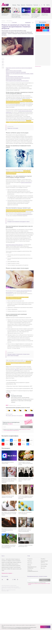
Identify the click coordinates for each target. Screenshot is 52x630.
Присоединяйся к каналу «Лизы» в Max (25, 14)
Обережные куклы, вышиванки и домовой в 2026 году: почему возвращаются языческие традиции (9, 480)
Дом (40, 5)
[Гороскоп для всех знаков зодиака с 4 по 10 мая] (9, 489)
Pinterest (21, 444)
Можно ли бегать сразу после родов (13, 70)
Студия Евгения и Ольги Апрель (10, 589)
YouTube (5, 444)
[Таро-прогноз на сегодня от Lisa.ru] (46, 10)
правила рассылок (16, 430)
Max (28, 444)
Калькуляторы (44, 564)
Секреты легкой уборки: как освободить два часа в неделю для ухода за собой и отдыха (16, 15)
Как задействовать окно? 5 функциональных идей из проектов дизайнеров (24, 530)
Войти (48, 5)
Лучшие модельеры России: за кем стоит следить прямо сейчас (25, 480)
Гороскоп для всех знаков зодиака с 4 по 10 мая (8, 496)
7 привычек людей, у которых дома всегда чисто (25, 545)
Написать (30, 415)
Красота (23, 5)
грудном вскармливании (26, 182)
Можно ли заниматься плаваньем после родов (16, 72)
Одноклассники (21, 440)
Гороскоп (35, 5)
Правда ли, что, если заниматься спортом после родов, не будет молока (19, 176)
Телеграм (5, 440)
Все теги (43, 568)
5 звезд (30, 22)
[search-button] (44, 4)
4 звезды (29, 22)
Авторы (29, 564)
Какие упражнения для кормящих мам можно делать (17, 80)
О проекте (30, 559)
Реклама (30, 561)
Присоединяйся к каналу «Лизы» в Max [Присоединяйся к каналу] (8, 462)
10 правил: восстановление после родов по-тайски (18, 221)
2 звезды (26, 22)
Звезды (14, 5)
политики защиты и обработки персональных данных (20, 628)
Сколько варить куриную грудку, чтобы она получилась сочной (25, 463)
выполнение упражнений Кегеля (24, 214)
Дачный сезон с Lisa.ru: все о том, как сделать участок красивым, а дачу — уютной (35, 15)
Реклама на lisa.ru (38, 66)
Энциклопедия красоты (44, 561)
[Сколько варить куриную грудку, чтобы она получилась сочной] (26, 455)
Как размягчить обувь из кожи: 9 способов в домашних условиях (9, 530)
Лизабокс (43, 559)
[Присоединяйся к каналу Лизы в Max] (9, 455)
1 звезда (25, 22)
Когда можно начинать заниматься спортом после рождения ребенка (19, 92)
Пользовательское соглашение (32, 567)
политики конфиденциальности (8, 430)
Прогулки (17, 369)
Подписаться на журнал (7, 573)
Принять (45, 626)
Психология (29, 5)
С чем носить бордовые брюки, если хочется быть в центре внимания (25, 497)
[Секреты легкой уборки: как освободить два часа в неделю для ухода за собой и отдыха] (16, 10)
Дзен (12, 444)
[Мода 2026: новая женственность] (6, 10)
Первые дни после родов (12, 128)
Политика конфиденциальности (33, 570)
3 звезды (28, 22)
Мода (18, 5)
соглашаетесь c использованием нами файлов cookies (26, 627)
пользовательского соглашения (25, 429)
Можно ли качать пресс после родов (13, 79)
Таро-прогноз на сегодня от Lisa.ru (44, 14)
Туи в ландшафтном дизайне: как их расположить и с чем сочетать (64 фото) (9, 546)
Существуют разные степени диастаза (14, 244)
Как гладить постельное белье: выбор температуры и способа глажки (9, 514)
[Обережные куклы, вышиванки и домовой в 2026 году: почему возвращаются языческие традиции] (9, 472)
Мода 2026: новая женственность (5, 14)
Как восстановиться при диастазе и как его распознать (18, 77)
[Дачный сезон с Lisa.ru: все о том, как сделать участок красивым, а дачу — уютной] (36, 10)
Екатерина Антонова (6, 22)
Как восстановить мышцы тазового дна (14, 76)
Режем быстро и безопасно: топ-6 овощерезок (25, 513)
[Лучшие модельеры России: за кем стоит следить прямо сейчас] (26, 472)
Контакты (30, 562)
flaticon (8, 590)
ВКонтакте (13, 440)
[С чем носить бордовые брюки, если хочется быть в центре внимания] (26, 489)
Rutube (29, 440)
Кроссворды (44, 566)
